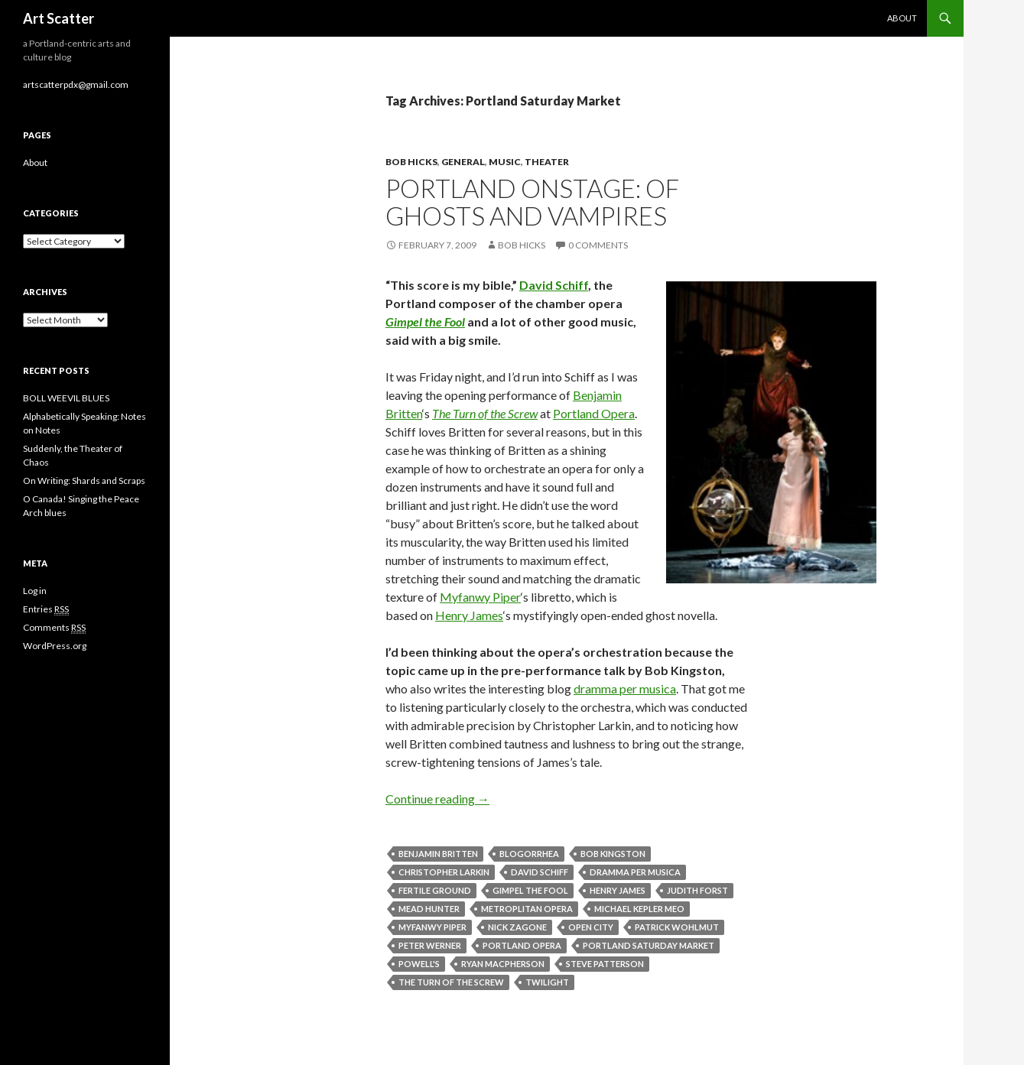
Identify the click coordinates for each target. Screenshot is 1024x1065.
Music (505, 161)
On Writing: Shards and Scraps (84, 480)
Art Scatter (58, 18)
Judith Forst (697, 890)
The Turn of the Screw (485, 413)
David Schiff (553, 285)
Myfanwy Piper (480, 596)
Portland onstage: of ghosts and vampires (532, 202)
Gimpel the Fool (425, 321)
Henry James (469, 615)
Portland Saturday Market (648, 945)
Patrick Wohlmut (677, 927)
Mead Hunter (429, 909)
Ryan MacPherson (503, 964)
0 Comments (598, 245)
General (463, 161)
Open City (590, 927)
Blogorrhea (529, 854)
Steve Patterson (605, 964)
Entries (46, 609)
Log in (35, 590)
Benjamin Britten (438, 854)
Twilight (547, 982)
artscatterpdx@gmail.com (75, 84)
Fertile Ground (434, 890)
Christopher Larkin (443, 872)
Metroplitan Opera (527, 909)
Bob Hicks (411, 161)
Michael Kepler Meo (639, 909)
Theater (547, 161)
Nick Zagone (517, 927)
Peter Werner (429, 945)
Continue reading (437, 798)
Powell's (419, 964)
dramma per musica (625, 688)
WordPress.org (54, 645)
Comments (54, 628)
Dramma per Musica (635, 872)
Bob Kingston (612, 854)
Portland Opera (594, 413)
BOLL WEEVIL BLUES (66, 398)
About (902, 18)
